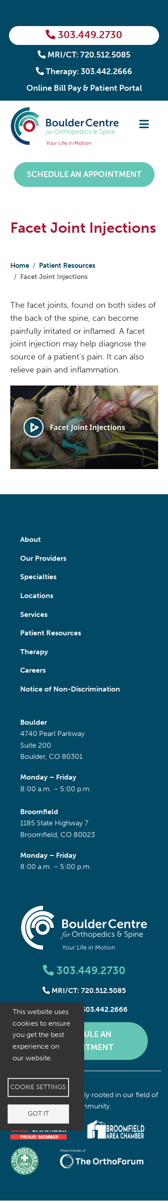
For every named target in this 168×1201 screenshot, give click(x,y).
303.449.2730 (84, 35)
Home (19, 265)
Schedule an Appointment (84, 174)
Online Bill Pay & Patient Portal (84, 88)
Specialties (38, 576)
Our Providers (43, 558)
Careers (33, 670)
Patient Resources (67, 265)
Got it (38, 1113)
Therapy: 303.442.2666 (84, 71)
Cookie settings (38, 1087)
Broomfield (39, 811)
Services (33, 614)
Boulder (33, 722)
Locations (36, 595)
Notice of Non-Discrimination (70, 689)
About (30, 539)
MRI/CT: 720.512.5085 (84, 55)
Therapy (34, 651)
